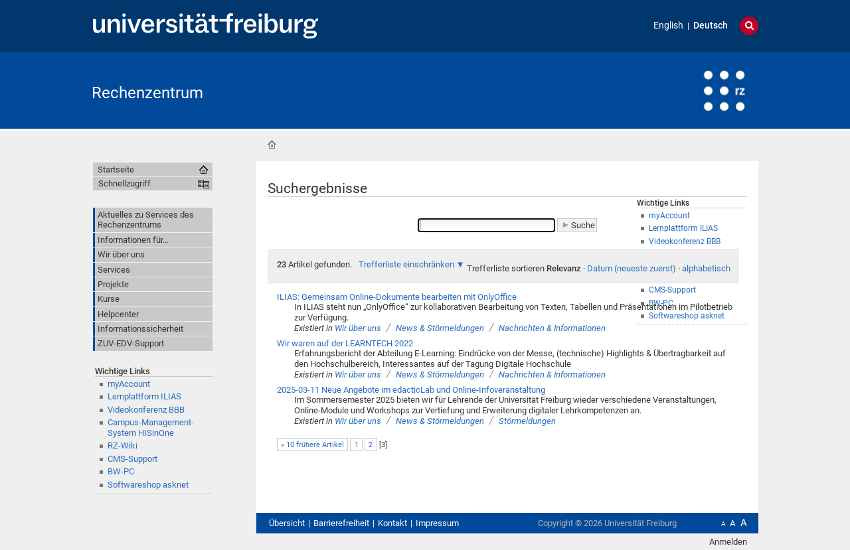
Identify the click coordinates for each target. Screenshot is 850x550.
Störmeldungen (527, 421)
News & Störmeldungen (440, 328)
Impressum (437, 523)
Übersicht (287, 523)
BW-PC (121, 471)
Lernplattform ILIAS (144, 396)
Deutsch (710, 25)
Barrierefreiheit (341, 523)
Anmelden (728, 542)
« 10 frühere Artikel (312, 445)
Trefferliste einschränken (406, 264)
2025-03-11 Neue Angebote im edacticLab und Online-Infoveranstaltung (411, 390)
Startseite (272, 144)
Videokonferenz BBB (146, 410)
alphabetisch (706, 268)
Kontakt (392, 523)
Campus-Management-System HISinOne (151, 427)
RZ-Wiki (122, 445)
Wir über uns (358, 328)
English (668, 25)
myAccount (129, 384)
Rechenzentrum (147, 93)
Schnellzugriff (124, 183)
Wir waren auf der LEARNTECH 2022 (345, 343)
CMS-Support (132, 459)
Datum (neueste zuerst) (631, 268)
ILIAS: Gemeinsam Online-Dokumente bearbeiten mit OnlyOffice (397, 297)
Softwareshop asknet (148, 485)
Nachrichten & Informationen (552, 328)
